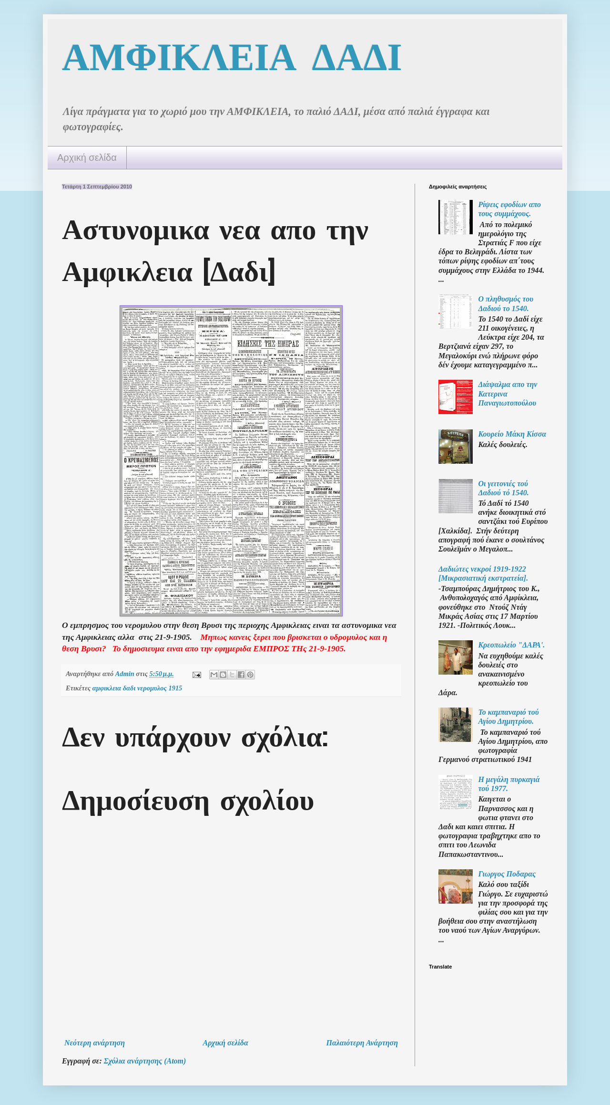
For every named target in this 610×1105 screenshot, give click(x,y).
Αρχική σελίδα (87, 157)
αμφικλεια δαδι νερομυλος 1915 (137, 688)
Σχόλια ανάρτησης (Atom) (145, 1061)
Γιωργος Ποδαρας (507, 874)
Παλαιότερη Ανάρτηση (362, 1043)
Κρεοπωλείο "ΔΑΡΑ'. (511, 645)
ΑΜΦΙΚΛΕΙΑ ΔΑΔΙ (232, 56)
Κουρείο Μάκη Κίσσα (512, 434)
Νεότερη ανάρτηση (94, 1043)
